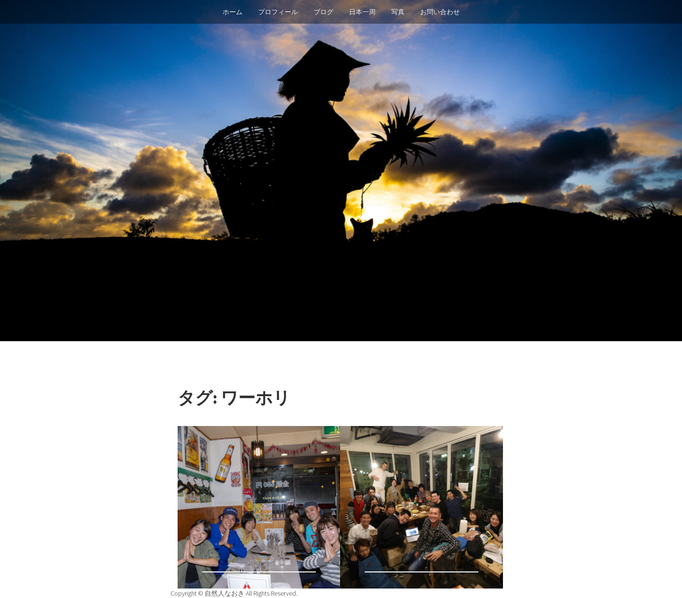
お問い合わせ (440, 12)
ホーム (232, 12)
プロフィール (278, 12)
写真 (397, 12)
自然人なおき (225, 593)
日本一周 (362, 12)
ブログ (323, 12)
